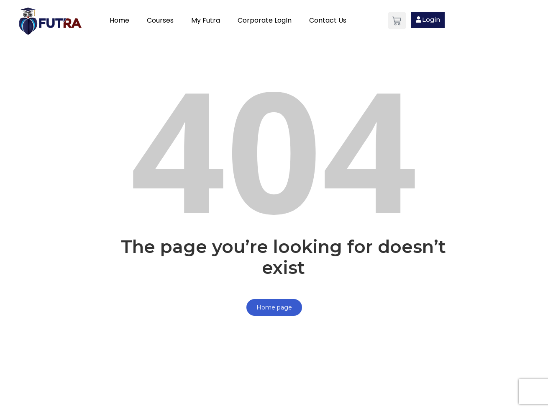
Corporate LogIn (265, 20)
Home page (274, 307)
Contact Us (327, 20)
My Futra (205, 20)
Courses (160, 20)
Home (119, 20)
